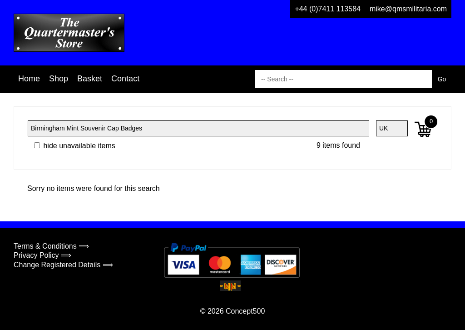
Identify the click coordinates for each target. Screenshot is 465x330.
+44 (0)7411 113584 (328, 9)
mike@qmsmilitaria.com (408, 9)
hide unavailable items (74, 146)
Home (29, 78)
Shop (58, 78)
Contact (125, 78)
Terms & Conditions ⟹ (51, 246)
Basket (89, 78)
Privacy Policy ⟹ (42, 255)
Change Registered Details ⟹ (63, 265)
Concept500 (245, 311)
